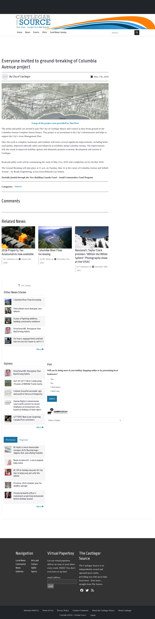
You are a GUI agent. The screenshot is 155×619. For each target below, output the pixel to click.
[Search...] (123, 32)
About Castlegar (124, 610)
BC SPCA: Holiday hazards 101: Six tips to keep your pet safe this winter (28, 473)
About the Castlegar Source (103, 610)
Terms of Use (47, 610)
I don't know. (56, 387)
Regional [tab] (24, 439)
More (40, 349)
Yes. (52, 379)
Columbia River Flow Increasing (27, 300)
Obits (44, 32)
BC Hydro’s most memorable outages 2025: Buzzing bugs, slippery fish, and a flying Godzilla (28, 450)
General (18, 186)
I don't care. (55, 391)
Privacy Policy (63, 610)
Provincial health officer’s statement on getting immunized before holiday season (28, 496)
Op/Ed (33, 568)
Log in (93, 615)
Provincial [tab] (10, 439)
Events (36, 32)
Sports (34, 571)
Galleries (20, 571)
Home (19, 32)
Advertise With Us (31, 610)
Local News (21, 560)
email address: (54, 577)
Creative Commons (80, 610)
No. (52, 383)
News (27, 32)
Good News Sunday (58, 32)
